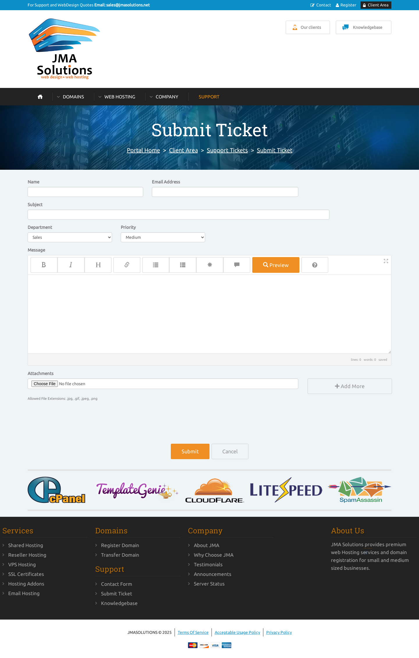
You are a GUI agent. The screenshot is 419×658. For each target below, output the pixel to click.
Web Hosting (119, 96)
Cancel (230, 451)
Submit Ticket (274, 150)
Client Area (378, 5)
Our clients (311, 27)
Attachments (41, 373)
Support (209, 96)
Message (36, 249)
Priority (128, 227)
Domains (73, 96)
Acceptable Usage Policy (237, 632)
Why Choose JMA (191, 555)
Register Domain (98, 545)
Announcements (190, 574)
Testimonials (185, 564)
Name (33, 181)
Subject (35, 204)
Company (167, 96)
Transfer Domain (98, 555)
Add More (350, 386)
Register (348, 5)
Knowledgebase (367, 27)
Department (40, 227)
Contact (323, 5)
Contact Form (94, 584)
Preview (276, 265)
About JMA (184, 545)
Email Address (166, 181)
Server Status (186, 583)
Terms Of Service (193, 632)
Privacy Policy (279, 632)
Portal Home (143, 150)
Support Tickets (227, 150)
